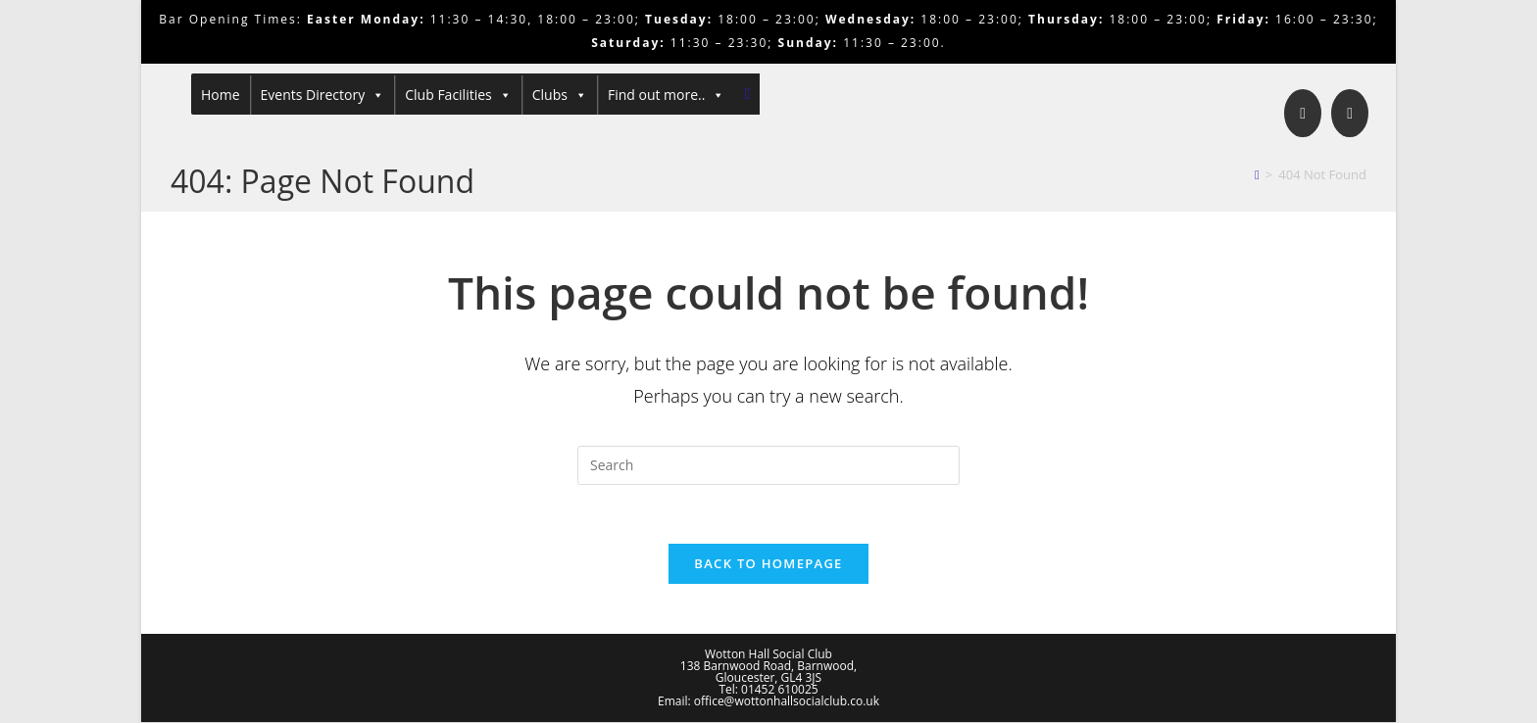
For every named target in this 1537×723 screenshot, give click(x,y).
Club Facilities (458, 95)
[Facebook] (1302, 113)
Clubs (559, 95)
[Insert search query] (768, 465)
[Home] (1257, 174)
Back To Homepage (768, 564)
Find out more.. (666, 95)
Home (220, 94)
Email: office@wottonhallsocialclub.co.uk (768, 702)
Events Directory (323, 95)
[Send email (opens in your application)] (1349, 113)
